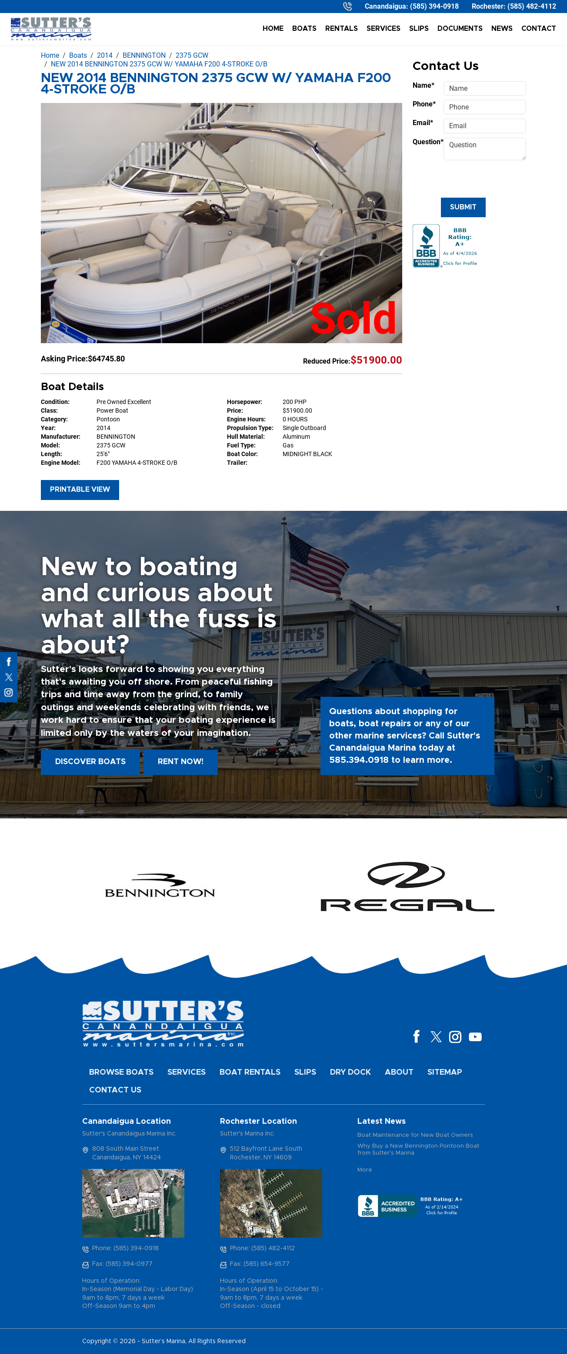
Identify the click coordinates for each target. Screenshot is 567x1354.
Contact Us (115, 1090)
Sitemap (444, 1072)
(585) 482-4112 (531, 6)
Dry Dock (350, 1072)
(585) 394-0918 (434, 6)
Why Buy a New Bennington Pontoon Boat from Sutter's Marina (418, 1149)
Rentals (341, 28)
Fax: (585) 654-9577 (260, 1264)
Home (273, 28)
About (399, 1072)
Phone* (424, 104)
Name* (423, 85)
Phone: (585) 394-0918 (125, 1248)
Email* (423, 123)
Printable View (80, 489)
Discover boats (90, 762)
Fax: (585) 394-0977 (122, 1264)
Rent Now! (180, 762)
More (364, 1170)
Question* (425, 142)
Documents (460, 28)
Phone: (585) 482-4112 (262, 1248)
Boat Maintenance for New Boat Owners (415, 1135)
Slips (419, 28)
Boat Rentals (250, 1072)
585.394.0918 (359, 760)
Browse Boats (121, 1072)
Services (383, 28)
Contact (538, 28)
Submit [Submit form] (463, 207)
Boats (304, 28)
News (502, 28)
